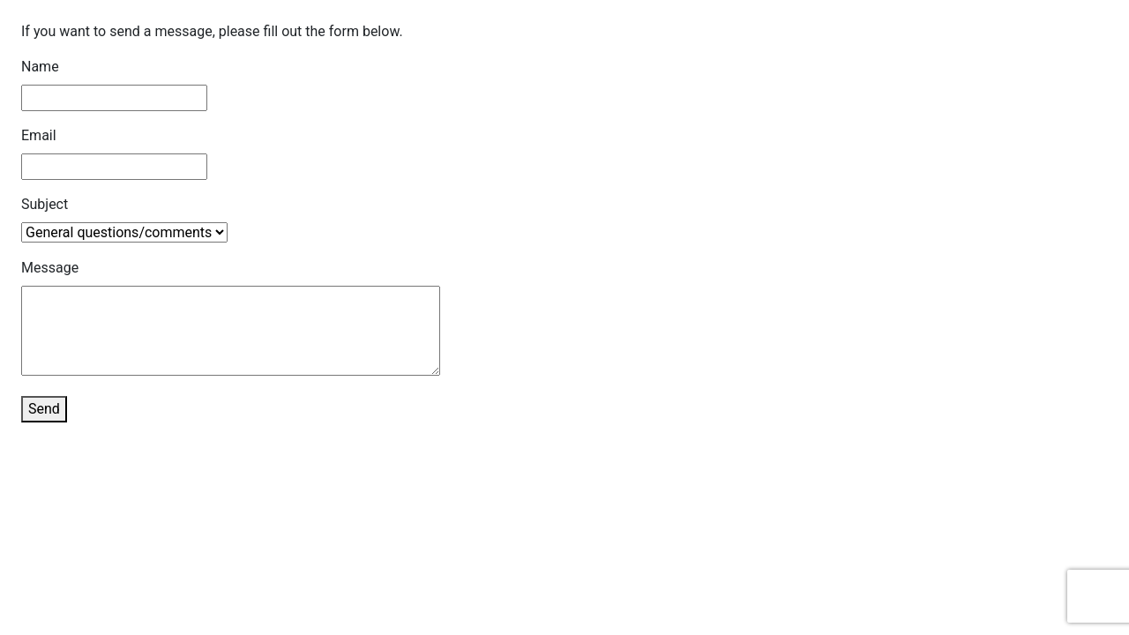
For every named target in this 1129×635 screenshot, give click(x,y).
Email (38, 135)
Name (40, 66)
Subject (44, 204)
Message (50, 267)
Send (44, 408)
